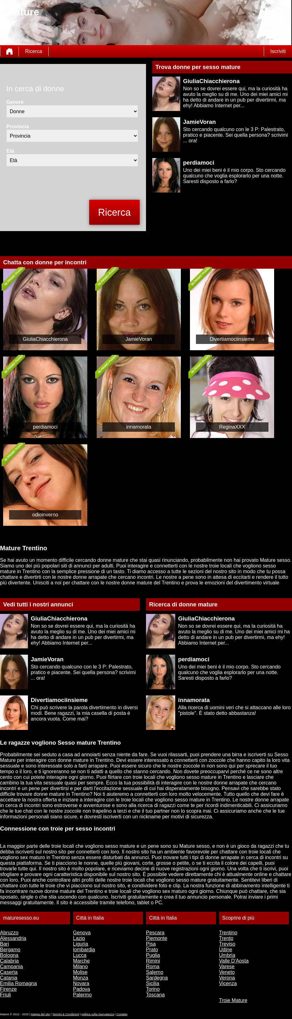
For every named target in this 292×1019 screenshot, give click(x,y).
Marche (81, 961)
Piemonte (156, 938)
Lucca (80, 955)
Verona (227, 977)
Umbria (227, 955)
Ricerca (33, 51)
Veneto (227, 972)
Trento (226, 938)
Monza (80, 977)
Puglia (153, 955)
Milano (80, 966)
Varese (227, 966)
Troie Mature (233, 1000)
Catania (8, 977)
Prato (152, 949)
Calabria (9, 961)
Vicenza (228, 983)
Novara (81, 983)
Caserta (9, 972)
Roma (153, 966)
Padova (81, 989)
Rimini (153, 961)
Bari (4, 944)
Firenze (8, 989)
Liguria (80, 944)
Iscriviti (278, 51)
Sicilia (152, 983)
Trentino (228, 932)
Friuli (5, 994)
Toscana (155, 994)
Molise (80, 972)
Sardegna (157, 977)
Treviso (227, 944)
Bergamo (10, 949)
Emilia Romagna (18, 983)
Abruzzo (9, 932)
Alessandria (13, 938)
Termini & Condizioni (65, 1014)
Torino (153, 989)
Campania (11, 966)
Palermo (82, 994)
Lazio (79, 938)
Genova (82, 932)
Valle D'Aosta (234, 961)
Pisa (151, 944)
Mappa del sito (40, 1014)
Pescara (155, 932)
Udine (225, 949)
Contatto (121, 1014)
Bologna (9, 955)
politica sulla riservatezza (97, 1014)
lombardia (84, 949)
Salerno (154, 972)
